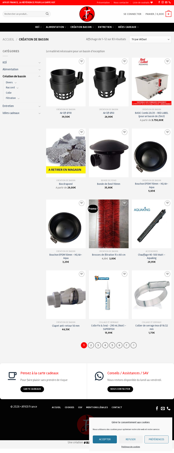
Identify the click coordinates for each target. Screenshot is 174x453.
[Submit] (47, 14)
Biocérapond (65, 183)
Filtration (11, 98)
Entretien (106, 27)
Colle (9, 92)
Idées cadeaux (128, 27)
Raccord (10, 87)
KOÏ (5, 62)
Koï (38, 27)
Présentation (103, 2)
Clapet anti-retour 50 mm (65, 325)
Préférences (156, 439)
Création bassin (82, 27)
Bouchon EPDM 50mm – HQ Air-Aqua (65, 256)
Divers (9, 82)
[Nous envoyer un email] (166, 2)
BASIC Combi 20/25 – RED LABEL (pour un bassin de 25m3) (151, 114)
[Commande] (150, 39)
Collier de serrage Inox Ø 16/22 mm (151, 327)
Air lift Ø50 (108, 112)
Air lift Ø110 (66, 112)
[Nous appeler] (170, 2)
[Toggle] (39, 62)
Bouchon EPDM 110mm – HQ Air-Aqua (151, 185)
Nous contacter (121, 2)
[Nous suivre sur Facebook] (159, 2)
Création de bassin (14, 76)
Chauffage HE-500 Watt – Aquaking (151, 256)
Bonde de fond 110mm (108, 183)
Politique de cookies (130, 446)
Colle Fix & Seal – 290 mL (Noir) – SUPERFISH (108, 327)
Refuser (131, 439)
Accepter (105, 439)
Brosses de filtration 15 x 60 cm (108, 254)
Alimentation (56, 27)
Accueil (8, 39)
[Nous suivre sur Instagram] (163, 2)
